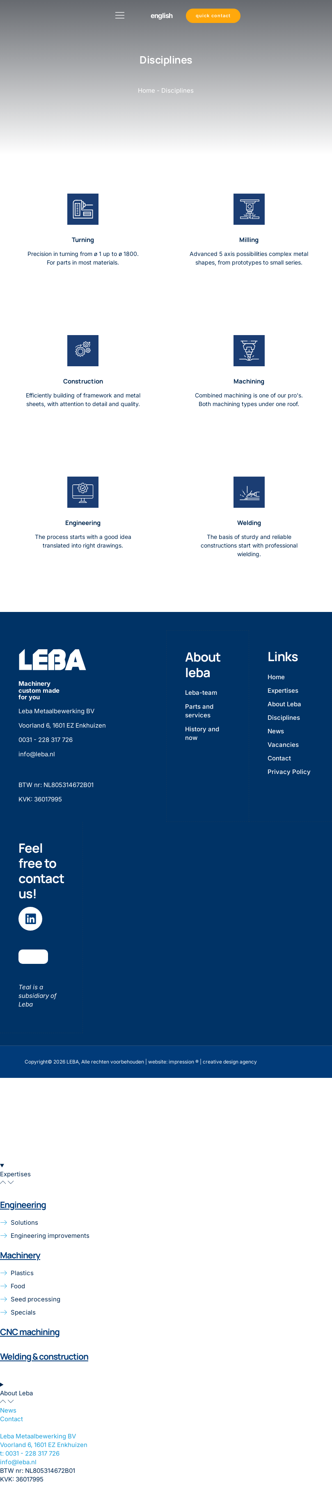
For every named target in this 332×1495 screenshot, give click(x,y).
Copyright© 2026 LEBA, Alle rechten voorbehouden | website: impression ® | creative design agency (141, 1061)
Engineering (23, 1204)
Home (146, 90)
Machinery (20, 1254)
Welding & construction (44, 1356)
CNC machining (30, 1332)
